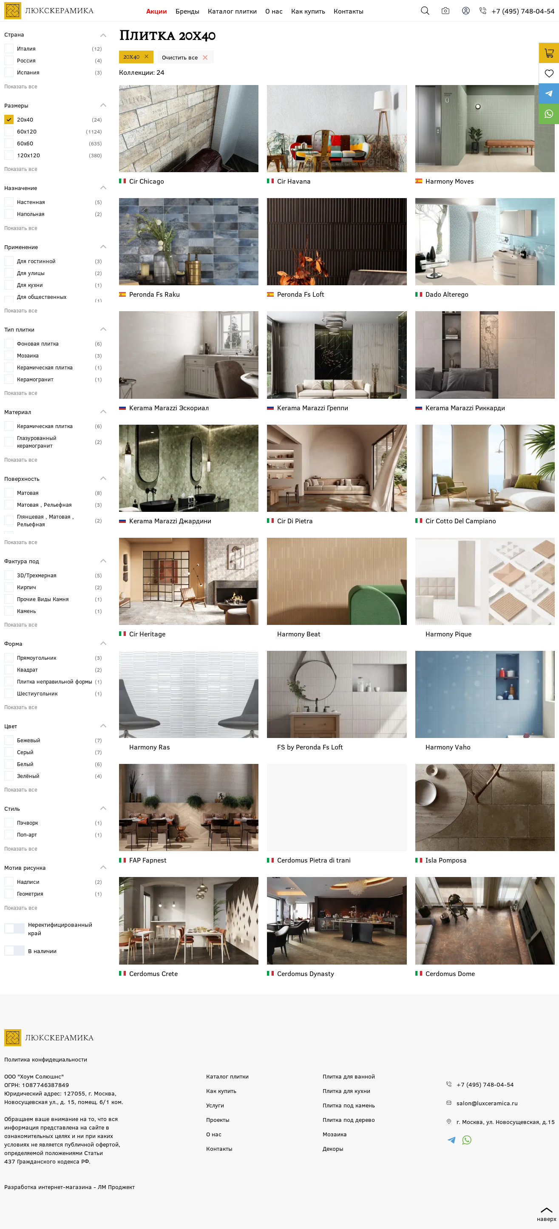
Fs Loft (300, 294)
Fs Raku (154, 294)
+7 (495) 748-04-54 (523, 10)
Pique (448, 633)
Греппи (312, 407)
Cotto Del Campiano (461, 520)
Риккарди (465, 407)
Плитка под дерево (349, 1119)
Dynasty (305, 973)
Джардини (170, 520)
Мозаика (335, 1134)
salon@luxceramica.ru (487, 1102)
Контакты (348, 10)
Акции (156, 10)
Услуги (215, 1105)
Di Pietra (295, 520)
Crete (153, 973)
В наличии (30, 950)
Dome (450, 973)
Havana (294, 180)
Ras (149, 746)
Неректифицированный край (48, 928)
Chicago (146, 180)
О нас (274, 10)
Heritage (147, 633)
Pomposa (446, 859)
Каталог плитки (232, 10)
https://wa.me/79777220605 (549, 114)
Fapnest (148, 859)
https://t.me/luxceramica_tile (549, 93)
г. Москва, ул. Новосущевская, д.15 (506, 1121)
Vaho (448, 746)
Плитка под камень (349, 1105)
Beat (299, 633)
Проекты (218, 1119)
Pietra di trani (314, 859)
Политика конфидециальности (45, 1059)
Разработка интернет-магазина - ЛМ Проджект (69, 1186)
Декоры (333, 1148)
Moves (450, 180)
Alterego (447, 294)
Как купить (308, 10)
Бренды (187, 10)
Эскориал (169, 407)
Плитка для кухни (346, 1090)
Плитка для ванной (349, 1076)
